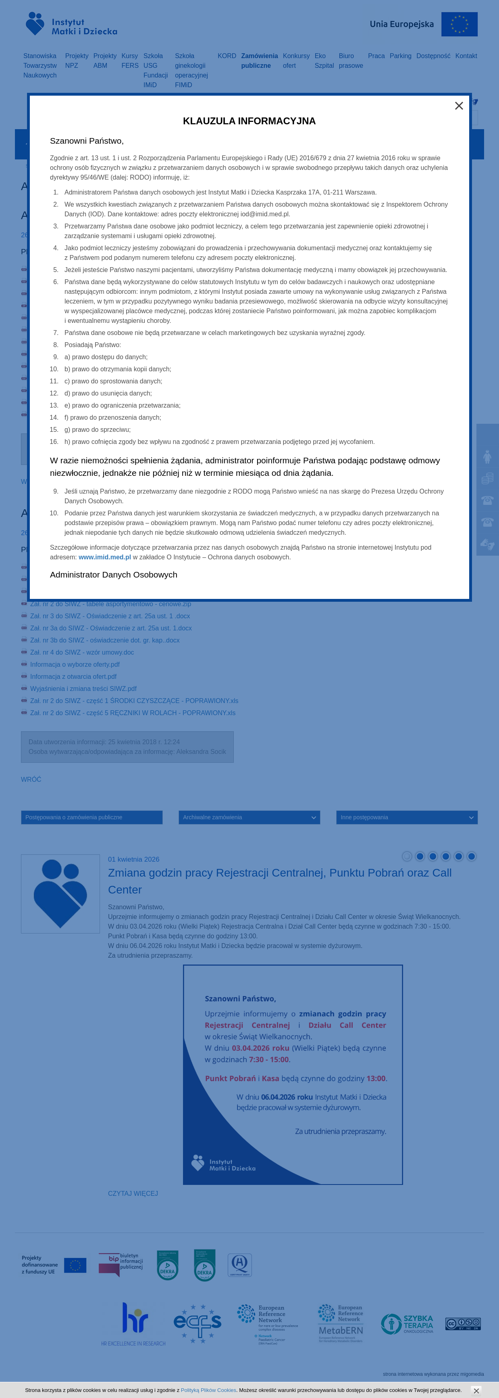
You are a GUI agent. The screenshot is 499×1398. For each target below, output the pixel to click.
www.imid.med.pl (105, 557)
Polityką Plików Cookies (208, 1390)
